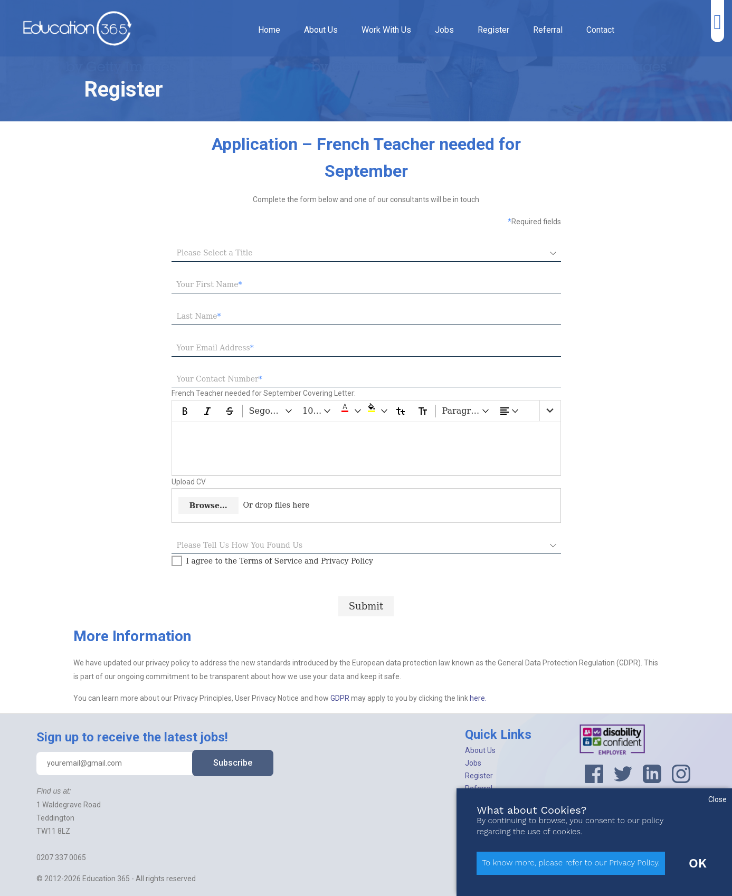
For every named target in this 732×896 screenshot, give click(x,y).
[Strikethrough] (229, 411)
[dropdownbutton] (509, 411)
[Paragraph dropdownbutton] (466, 411)
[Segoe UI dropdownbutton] (271, 411)
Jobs (444, 30)
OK (698, 863)
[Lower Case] (400, 411)
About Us (321, 30)
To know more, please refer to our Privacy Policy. (571, 863)
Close (717, 799)
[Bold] (185, 411)
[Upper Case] (422, 411)
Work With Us (386, 30)
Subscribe (232, 763)
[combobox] (358, 253)
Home (269, 30)
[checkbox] (272, 561)
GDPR (340, 698)
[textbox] (366, 285)
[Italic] (207, 411)
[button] (350, 411)
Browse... (208, 505)
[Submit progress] (366, 606)
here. (478, 698)
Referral (548, 30)
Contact (600, 30)
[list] (549, 411)
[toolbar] (366, 411)
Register (493, 30)
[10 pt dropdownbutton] (317, 411)
